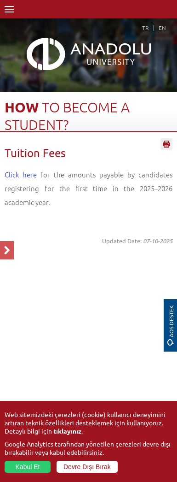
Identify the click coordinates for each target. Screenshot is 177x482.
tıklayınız (67, 431)
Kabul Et (28, 466)
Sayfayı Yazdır (166, 144)
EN (162, 27)
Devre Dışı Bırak (87, 466)
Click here (21, 174)
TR (145, 27)
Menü (9, 9)
